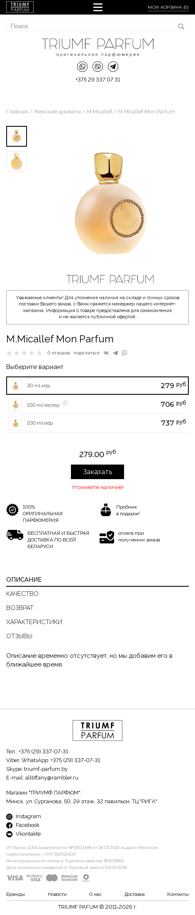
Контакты (178, 894)
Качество (22, 594)
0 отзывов (58, 353)
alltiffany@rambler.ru (51, 778)
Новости (57, 894)
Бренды (15, 894)
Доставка (134, 894)
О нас (95, 894)
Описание (24, 579)
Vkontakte (23, 834)
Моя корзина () (168, 7)
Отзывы (19, 636)
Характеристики (34, 622)
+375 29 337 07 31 (98, 79)
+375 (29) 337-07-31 (43, 751)
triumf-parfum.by (46, 769)
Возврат (20, 608)
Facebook (22, 825)
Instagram (23, 816)
